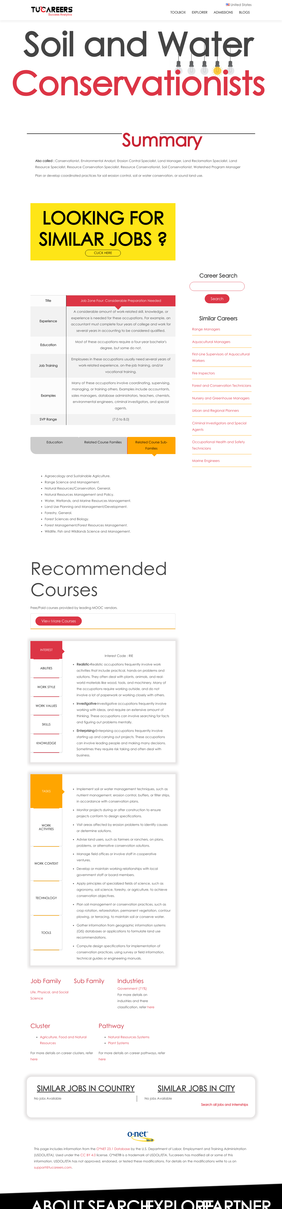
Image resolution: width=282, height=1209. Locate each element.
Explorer (200, 12)
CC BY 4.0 (88, 1155)
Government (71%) (132, 989)
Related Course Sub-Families (151, 445)
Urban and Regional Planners (215, 411)
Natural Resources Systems (129, 1037)
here (150, 1007)
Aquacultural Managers (211, 342)
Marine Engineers (206, 461)
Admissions (223, 12)
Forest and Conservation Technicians (221, 386)
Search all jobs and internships (224, 1105)
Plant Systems (118, 1043)
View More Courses (58, 620)
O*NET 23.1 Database (113, 1149)
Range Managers (206, 329)
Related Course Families (103, 442)
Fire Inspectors (203, 373)
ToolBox (178, 12)
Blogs (244, 12)
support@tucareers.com (53, 1167)
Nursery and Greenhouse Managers (220, 398)
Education (55, 442)
